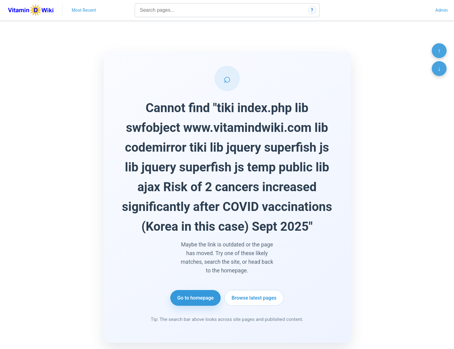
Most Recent (84, 10)
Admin (441, 10)
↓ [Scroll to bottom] (439, 68)
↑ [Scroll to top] (439, 50)
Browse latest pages (253, 298)
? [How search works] (312, 10)
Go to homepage (195, 298)
